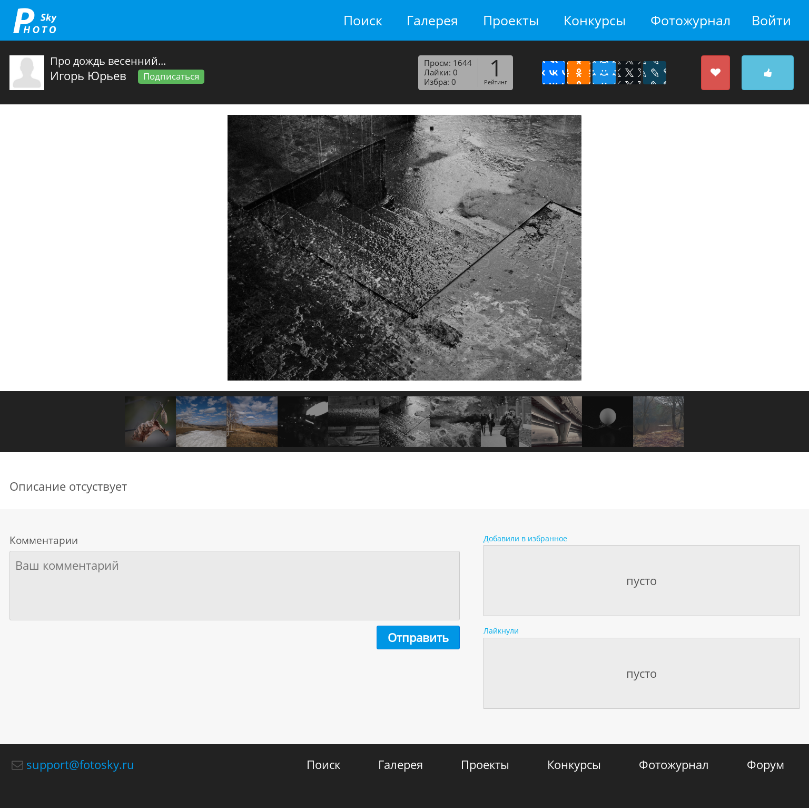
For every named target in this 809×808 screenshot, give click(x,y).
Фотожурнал (690, 20)
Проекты (511, 20)
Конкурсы (595, 20)
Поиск (362, 20)
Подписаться (171, 76)
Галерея (432, 20)
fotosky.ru (34, 20)
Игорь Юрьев (88, 75)
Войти (771, 20)
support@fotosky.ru (80, 764)
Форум (765, 764)
